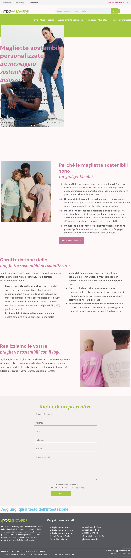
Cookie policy (22, 551)
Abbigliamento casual (60, 527)
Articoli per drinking (91, 527)
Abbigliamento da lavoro (61, 530)
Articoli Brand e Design (60, 536)
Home (35, 20)
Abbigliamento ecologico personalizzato (77, 20)
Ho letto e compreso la (65, 488)
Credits (42, 551)
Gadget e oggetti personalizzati (90, 539)
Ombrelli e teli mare (59, 539)
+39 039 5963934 (114, 3)
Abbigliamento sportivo (61, 533)
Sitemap (34, 551)
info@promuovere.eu (121, 550)
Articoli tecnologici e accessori (92, 533)
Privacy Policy (78, 487)
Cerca (116, 11)
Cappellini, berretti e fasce (94, 536)
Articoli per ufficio (90, 530)
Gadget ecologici (48, 20)
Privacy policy (8, 551)
